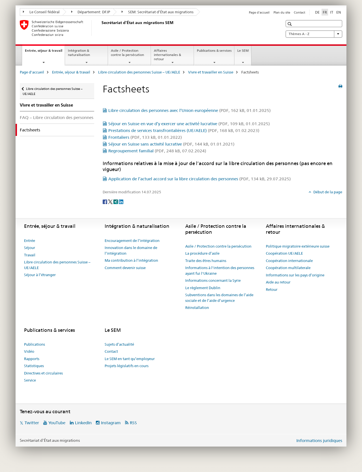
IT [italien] (331, 12)
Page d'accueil (259, 12)
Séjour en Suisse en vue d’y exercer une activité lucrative (189, 123)
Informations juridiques (319, 440)
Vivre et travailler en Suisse (210, 72)
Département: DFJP (90, 11)
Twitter (32, 422)
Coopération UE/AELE (284, 253)
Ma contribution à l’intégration (131, 260)
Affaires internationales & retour (167, 54)
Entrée (29, 240)
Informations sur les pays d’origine (295, 275)
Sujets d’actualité (119, 344)
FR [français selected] (325, 12)
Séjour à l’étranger (40, 274)
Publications (34, 344)
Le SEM (243, 50)
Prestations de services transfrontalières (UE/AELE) (183, 130)
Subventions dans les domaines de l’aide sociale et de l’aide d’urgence (219, 298)
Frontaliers (145, 137)
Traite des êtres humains (205, 260)
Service (30, 380)
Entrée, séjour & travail (45, 52)
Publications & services (214, 50)
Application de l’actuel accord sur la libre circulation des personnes (199, 178)
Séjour (29, 247)
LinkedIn (83, 422)
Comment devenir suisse (125, 267)
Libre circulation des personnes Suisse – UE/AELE (139, 72)
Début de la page (327, 192)
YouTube (56, 422)
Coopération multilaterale (288, 267)
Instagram (111, 422)
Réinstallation (197, 307)
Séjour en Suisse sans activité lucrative (171, 144)
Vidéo (29, 351)
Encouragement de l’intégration (132, 240)
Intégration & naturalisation (79, 52)
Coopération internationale (289, 260)
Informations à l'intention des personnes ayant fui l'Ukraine (219, 270)
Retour (271, 289)
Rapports (31, 358)
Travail (29, 255)
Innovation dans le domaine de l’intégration (131, 250)
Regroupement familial (157, 150)
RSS (133, 422)
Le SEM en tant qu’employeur (130, 358)
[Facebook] (105, 201)
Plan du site (281, 12)
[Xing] (116, 201)
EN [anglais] (338, 12)
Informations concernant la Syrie (213, 280)
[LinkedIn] (121, 201)
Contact (299, 12)
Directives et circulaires (43, 373)
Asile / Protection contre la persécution (127, 52)
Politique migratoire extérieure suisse (297, 246)
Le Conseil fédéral (41, 11)
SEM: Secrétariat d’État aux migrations (157, 11)
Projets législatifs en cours (126, 365)
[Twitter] (110, 201)
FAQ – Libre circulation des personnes (56, 117)
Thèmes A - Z (314, 34)
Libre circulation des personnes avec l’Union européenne (189, 110)
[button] (290, 23)
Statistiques (34, 365)
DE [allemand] (317, 12)
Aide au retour (278, 282)
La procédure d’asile (202, 253)
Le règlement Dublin (202, 287)
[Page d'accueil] (100, 28)
